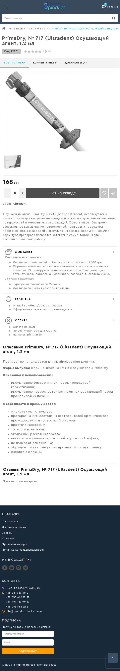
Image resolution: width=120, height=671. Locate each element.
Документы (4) (76, 62)
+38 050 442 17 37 (18, 597)
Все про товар (14, 62)
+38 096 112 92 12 (18, 602)
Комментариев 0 (45, 62)
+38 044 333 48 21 (18, 592)
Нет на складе (62, 193)
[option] (12, 161)
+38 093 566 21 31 (18, 606)
